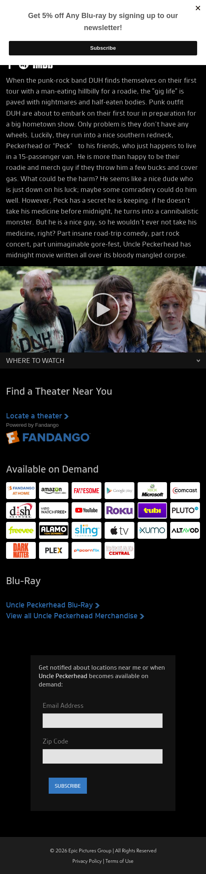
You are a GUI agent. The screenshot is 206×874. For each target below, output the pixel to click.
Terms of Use (119, 861)
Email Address (63, 705)
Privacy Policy (87, 861)
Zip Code (55, 741)
